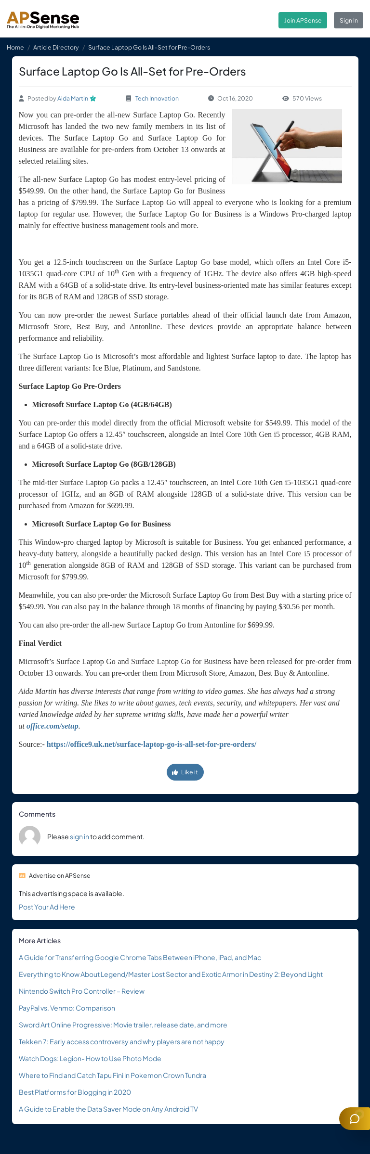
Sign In (349, 20)
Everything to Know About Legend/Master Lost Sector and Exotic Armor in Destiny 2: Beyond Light (171, 974)
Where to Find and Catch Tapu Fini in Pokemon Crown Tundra (112, 1075)
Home (15, 47)
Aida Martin (72, 98)
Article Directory (56, 47)
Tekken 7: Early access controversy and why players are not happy (122, 1041)
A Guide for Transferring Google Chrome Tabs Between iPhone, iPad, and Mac (140, 957)
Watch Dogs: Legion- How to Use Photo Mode (90, 1058)
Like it (185, 772)
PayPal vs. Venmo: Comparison (67, 1007)
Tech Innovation (157, 98)
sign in (79, 836)
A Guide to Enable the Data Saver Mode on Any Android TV (108, 1108)
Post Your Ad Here (47, 906)
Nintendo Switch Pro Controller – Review (82, 991)
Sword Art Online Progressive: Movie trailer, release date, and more (123, 1024)
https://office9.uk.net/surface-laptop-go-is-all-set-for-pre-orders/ (151, 744)
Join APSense (303, 20)
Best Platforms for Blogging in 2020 (75, 1092)
